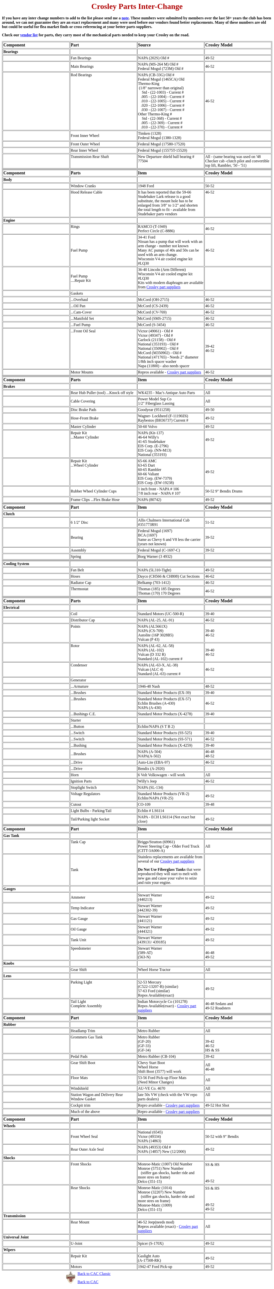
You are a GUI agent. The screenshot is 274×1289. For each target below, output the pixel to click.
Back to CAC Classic (94, 1274)
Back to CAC (88, 1282)
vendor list (29, 35)
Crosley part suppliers (163, 287)
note (125, 18)
